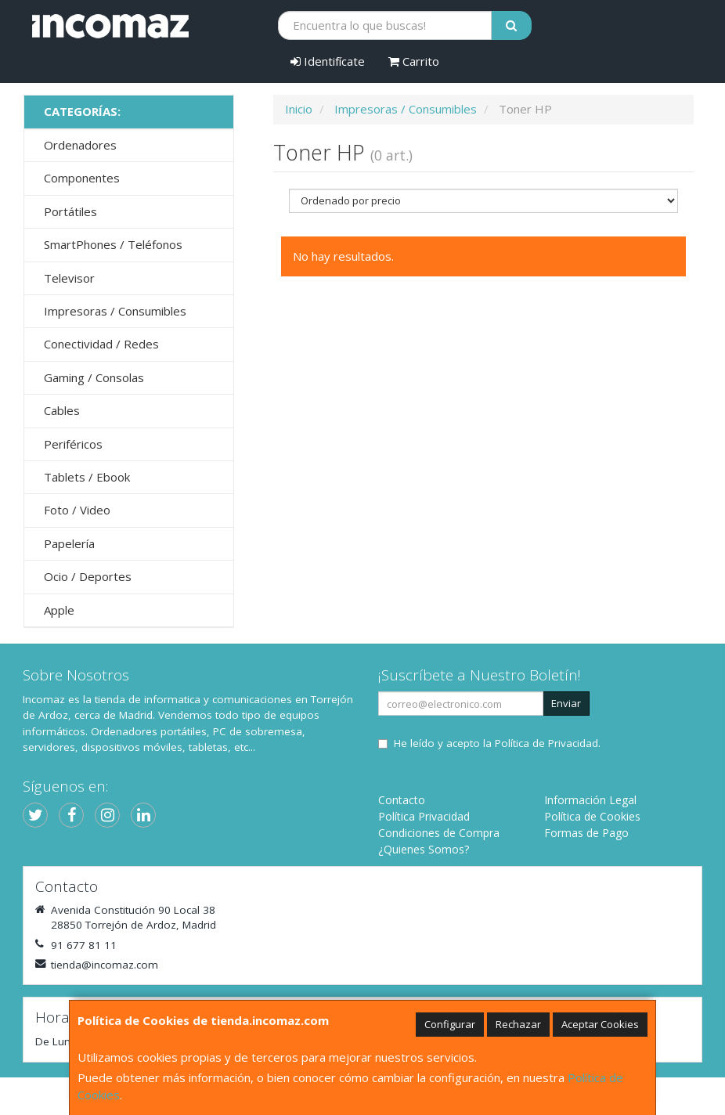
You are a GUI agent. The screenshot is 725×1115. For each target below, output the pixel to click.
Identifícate (327, 61)
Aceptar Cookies (600, 1024)
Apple (59, 610)
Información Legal (590, 799)
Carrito (413, 61)
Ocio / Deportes (88, 576)
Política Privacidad (424, 816)
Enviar (566, 703)
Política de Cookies (592, 816)
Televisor (69, 278)
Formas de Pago (586, 832)
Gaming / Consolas (94, 377)
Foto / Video (77, 510)
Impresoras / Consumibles (115, 311)
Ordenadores (80, 145)
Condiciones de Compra (439, 832)
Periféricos (73, 444)
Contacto (401, 799)
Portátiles (70, 211)
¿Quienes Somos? (423, 849)
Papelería (69, 543)
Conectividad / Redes (101, 344)
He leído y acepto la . (497, 743)
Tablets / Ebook (87, 477)
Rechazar (518, 1024)
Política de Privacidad (546, 743)
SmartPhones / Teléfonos (113, 244)
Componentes (82, 178)
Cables (62, 410)
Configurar (449, 1024)
